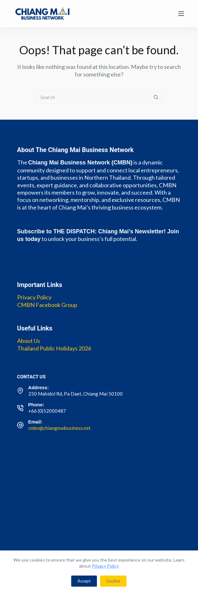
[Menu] (181, 14)
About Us (28, 340)
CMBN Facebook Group (47, 304)
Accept (84, 580)
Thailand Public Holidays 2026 (54, 348)
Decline (113, 580)
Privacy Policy (105, 566)
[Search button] (156, 97)
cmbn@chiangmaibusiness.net (59, 428)
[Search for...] (92, 97)
